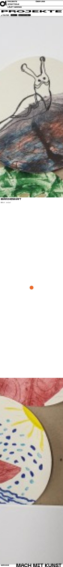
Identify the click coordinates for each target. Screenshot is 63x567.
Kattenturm (23, 15)
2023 (13, 15)
